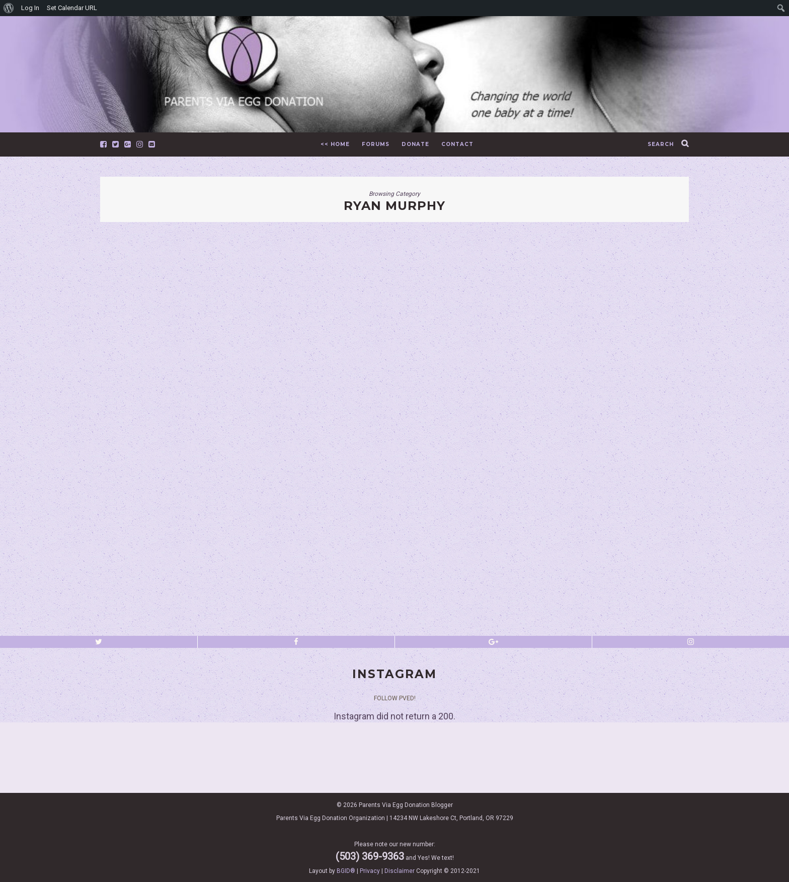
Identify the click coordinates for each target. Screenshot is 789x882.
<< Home (335, 144)
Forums (375, 144)
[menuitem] (9, 8)
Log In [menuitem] (30, 8)
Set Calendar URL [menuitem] (72, 8)
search (661, 144)
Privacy (370, 870)
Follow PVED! (395, 698)
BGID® (346, 870)
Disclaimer (399, 870)
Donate (415, 144)
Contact (457, 144)
